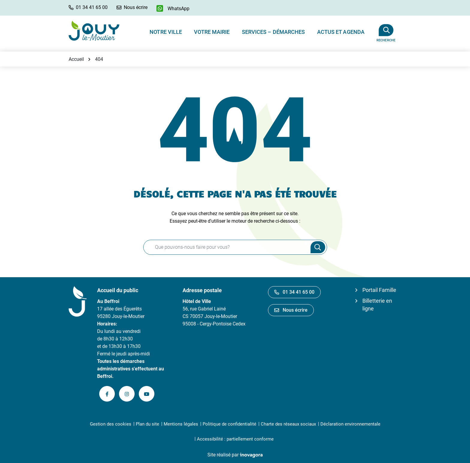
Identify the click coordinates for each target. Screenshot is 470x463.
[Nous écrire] (132, 7)
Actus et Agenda (341, 32)
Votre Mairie (212, 32)
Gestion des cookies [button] (110, 424)
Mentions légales (181, 424)
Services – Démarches (273, 32)
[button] (88, 7)
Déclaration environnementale (350, 424)
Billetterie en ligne (377, 305)
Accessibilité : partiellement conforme (235, 439)
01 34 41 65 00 (294, 292)
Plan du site (147, 424)
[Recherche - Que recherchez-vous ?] (225, 247)
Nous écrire (291, 310)
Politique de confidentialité (229, 424)
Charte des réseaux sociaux (288, 424)
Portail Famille (379, 290)
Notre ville (166, 32)
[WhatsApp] (173, 8)
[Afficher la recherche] (385, 30)
